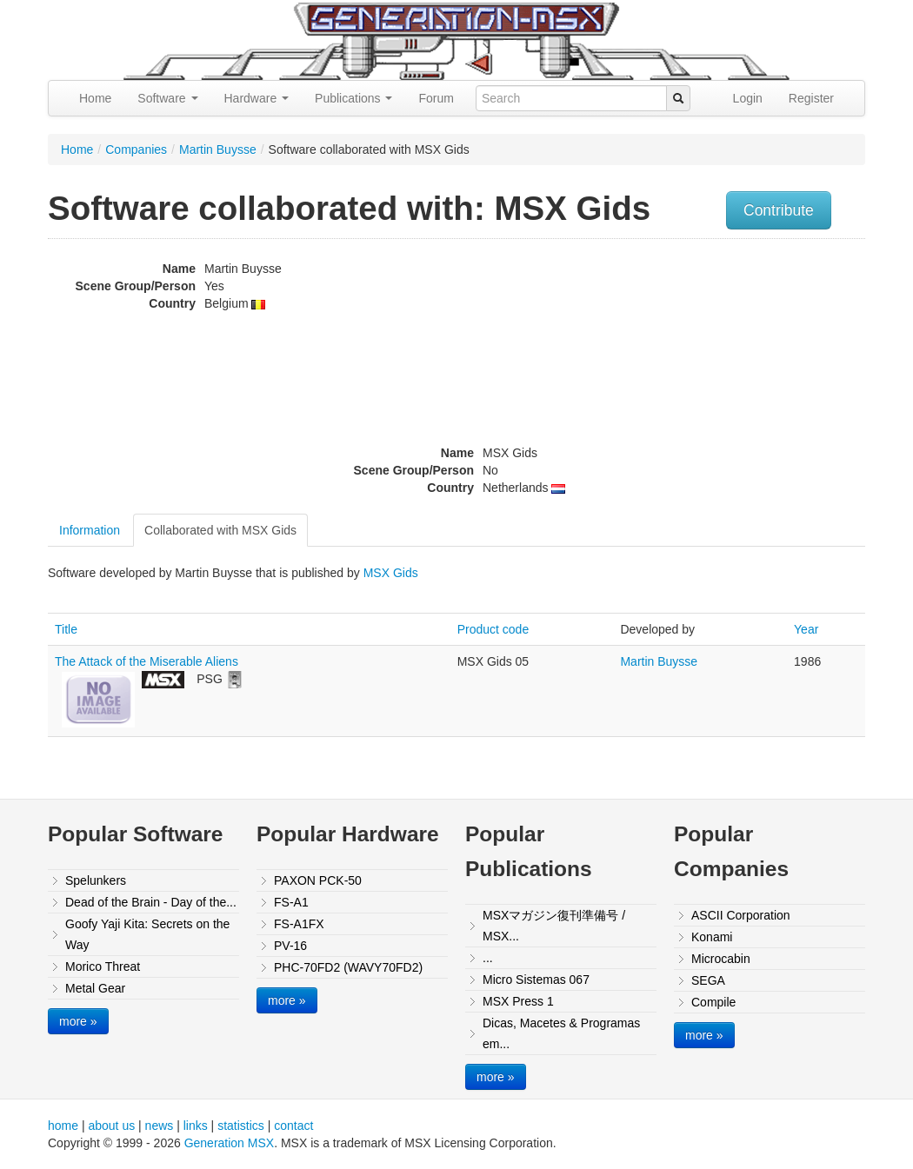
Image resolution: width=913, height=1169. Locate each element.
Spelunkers (95, 880)
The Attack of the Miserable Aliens (146, 661)
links (195, 1125)
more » (78, 1021)
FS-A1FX (299, 924)
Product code (493, 629)
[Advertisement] (750, 369)
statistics (240, 1125)
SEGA (708, 980)
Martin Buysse (218, 149)
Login (748, 98)
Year (806, 629)
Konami (711, 937)
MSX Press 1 (518, 1001)
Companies (136, 149)
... (488, 958)
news (159, 1125)
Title (66, 629)
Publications (353, 98)
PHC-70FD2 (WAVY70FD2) (348, 967)
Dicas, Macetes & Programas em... (561, 1033)
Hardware (257, 98)
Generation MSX (229, 1143)
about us (111, 1125)
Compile (713, 1002)
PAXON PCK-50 (318, 880)
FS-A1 (291, 902)
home (63, 1125)
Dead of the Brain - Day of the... (151, 902)
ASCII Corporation (740, 915)
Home (95, 98)
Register (811, 98)
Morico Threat (102, 966)
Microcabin (720, 959)
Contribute (778, 210)
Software (167, 98)
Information (89, 530)
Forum (435, 98)
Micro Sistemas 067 (536, 979)
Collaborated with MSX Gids (220, 530)
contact (293, 1125)
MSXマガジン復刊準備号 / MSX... (554, 925)
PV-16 (290, 946)
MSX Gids (390, 573)
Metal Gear (95, 988)
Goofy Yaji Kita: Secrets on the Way (147, 934)
